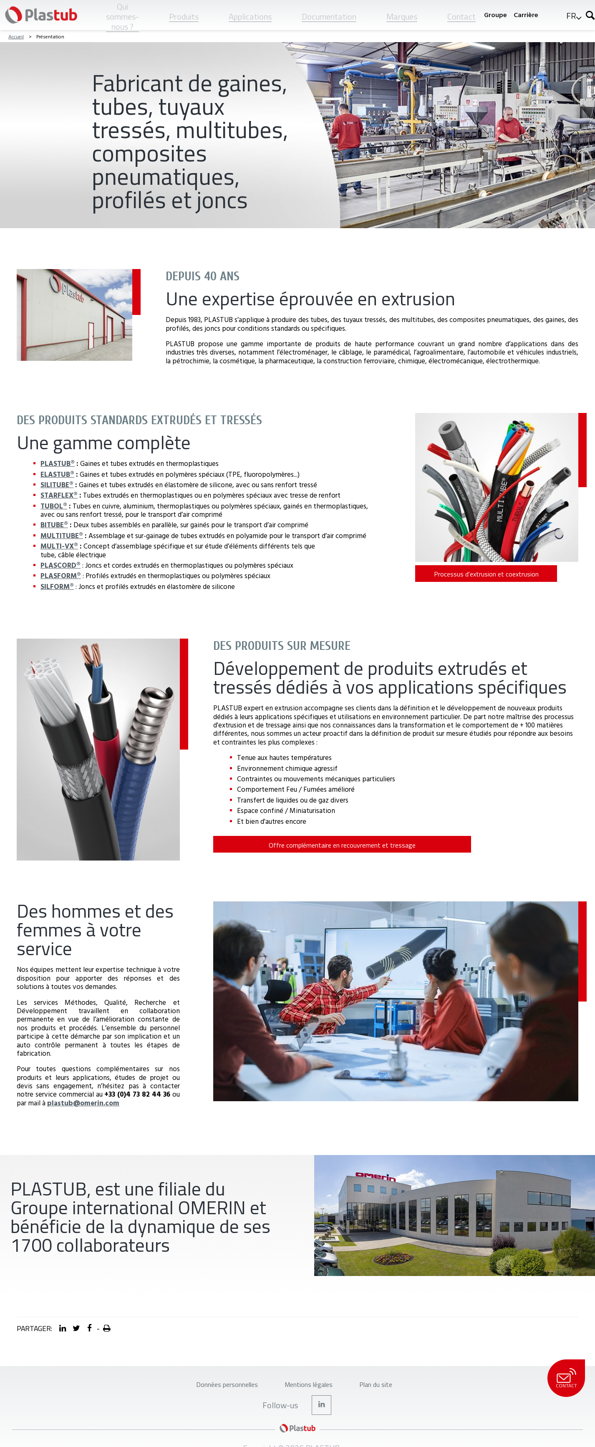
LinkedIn (322, 1413)
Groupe (495, 15)
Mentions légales (312, 1389)
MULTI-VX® (59, 546)
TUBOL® (53, 506)
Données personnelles (214, 1389)
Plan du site (392, 1389)
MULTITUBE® (61, 535)
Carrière (526, 15)
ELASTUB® (57, 474)
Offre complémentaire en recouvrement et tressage (269, 848)
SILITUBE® (56, 484)
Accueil (16, 36)
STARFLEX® (59, 495)
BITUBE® (54, 524)
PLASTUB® (57, 463)
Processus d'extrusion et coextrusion (471, 577)
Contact (566, 1378)
